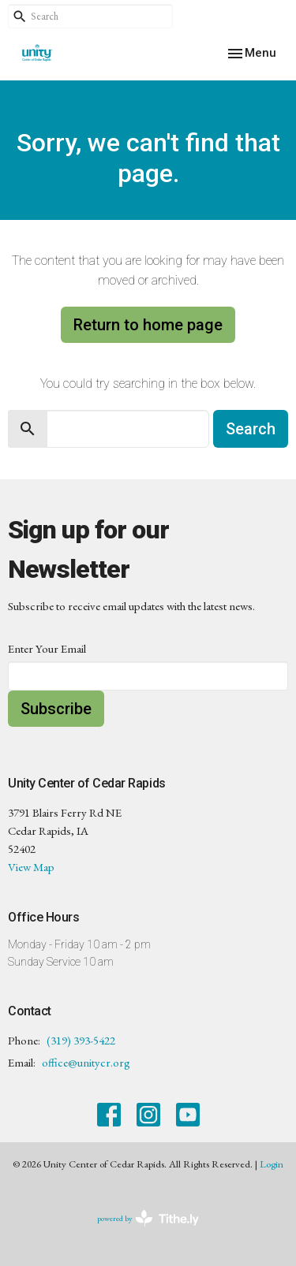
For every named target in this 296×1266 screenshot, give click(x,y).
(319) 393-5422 (81, 1040)
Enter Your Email (47, 648)
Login (271, 1164)
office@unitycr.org (86, 1062)
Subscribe (56, 708)
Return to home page (148, 324)
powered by (148, 1218)
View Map (31, 866)
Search (250, 428)
